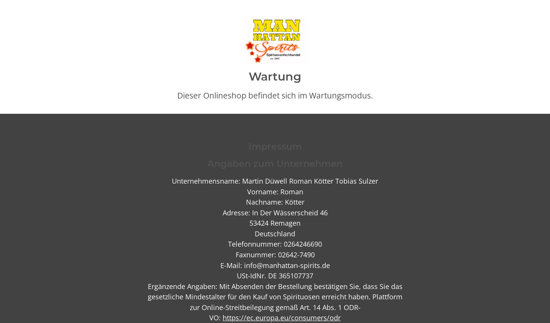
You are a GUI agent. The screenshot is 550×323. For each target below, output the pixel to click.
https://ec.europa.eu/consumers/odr (282, 317)
